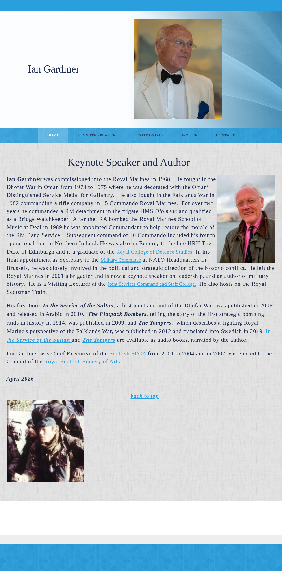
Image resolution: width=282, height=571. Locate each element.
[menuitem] (53, 135)
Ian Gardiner (53, 69)
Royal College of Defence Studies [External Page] (154, 252)
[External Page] (98, 340)
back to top (145, 396)
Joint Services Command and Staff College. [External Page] (152, 284)
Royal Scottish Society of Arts (82, 361)
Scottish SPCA (127, 353)
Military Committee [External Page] (120, 260)
